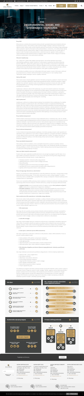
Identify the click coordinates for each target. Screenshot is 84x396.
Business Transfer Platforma (32, 5)
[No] (82, 394)
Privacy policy (74, 393)
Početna (16, 5)
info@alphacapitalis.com (21, 1)
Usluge (22, 6)
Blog (46, 5)
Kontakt (50, 5)
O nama (41, 6)
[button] (81, 6)
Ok (67, 393)
